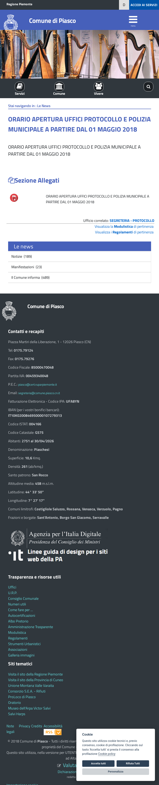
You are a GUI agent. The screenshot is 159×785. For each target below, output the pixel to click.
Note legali (10, 728)
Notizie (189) (21, 256)
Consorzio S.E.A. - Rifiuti (26, 691)
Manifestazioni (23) (26, 267)
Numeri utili (17, 604)
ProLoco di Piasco (22, 697)
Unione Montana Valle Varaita (31, 685)
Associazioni (17, 649)
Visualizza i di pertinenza (124, 232)
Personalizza (115, 771)
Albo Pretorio (18, 621)
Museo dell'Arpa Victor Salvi (29, 708)
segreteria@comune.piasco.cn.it (39, 393)
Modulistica (17, 632)
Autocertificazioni (21, 615)
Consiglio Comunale (23, 598)
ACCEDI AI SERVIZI (144, 4)
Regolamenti (18, 638)
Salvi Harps (16, 714)
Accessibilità (53, 726)
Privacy (24, 726)
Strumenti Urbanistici (24, 644)
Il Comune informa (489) (30, 277)
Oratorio (14, 702)
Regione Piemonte (19, 4)
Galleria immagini (21, 655)
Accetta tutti (98, 763)
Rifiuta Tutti (133, 763)
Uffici (12, 587)
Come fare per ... (20, 610)
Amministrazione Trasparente (30, 627)
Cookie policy (106, 754)
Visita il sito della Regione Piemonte (35, 674)
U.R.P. (12, 593)
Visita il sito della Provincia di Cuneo (35, 680)
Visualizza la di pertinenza (124, 226)
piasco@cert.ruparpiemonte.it (37, 384)
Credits (36, 726)
